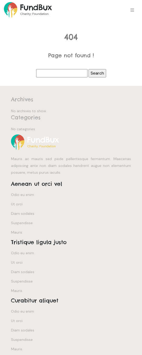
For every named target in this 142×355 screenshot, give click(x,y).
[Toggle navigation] (132, 10)
